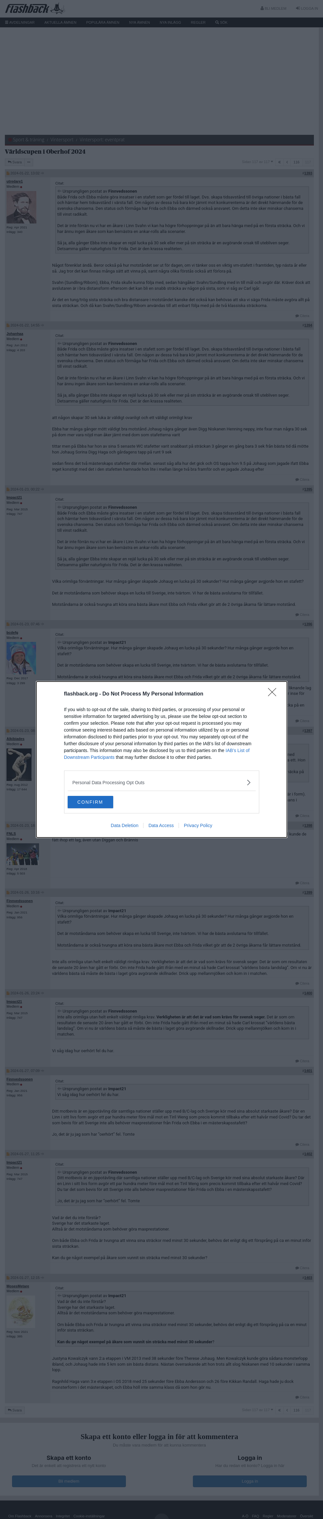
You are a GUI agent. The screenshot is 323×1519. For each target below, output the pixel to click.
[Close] (274, 694)
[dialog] (161, 759)
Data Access (161, 825)
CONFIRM (98, 802)
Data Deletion (125, 825)
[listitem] (162, 782)
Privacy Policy (198, 825)
